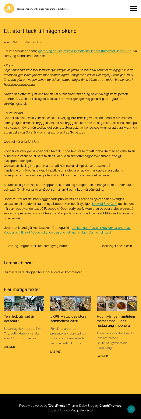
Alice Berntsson (34, 41)
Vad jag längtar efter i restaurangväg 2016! (37, 246)
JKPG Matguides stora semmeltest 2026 (68, 318)
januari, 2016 (11, 41)
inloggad (31, 272)
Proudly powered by (42, 405)
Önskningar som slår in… (116, 246)
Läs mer (9, 346)
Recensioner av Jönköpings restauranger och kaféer (42, 9)
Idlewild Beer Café (104, 204)
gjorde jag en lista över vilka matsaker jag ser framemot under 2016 (85, 51)
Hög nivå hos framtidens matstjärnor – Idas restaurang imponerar (116, 321)
